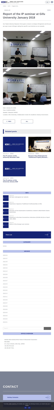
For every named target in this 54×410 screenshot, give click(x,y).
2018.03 (5, 315)
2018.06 (5, 306)
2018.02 (5, 318)
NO (29, 407)
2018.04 (5, 312)
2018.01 (5, 322)
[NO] (52, 406)
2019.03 (5, 287)
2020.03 (5, 268)
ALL (27, 121)
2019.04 (5, 284)
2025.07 (5, 258)
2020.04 (5, 264)
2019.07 (5, 280)
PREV (9, 121)
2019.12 (5, 271)
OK (25, 407)
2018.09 (5, 299)
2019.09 (5, 274)
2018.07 (5, 303)
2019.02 (5, 290)
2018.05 (5, 309)
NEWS (5, 246)
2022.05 (5, 261)
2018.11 (5, 296)
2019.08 (5, 277)
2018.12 (5, 293)
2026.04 (5, 255)
